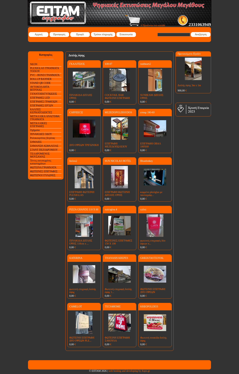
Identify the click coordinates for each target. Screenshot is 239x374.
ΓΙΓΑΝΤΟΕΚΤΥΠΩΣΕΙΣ (43, 93)
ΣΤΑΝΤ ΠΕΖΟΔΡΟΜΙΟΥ (44, 149)
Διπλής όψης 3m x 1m (189, 85)
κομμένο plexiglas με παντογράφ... (151, 194)
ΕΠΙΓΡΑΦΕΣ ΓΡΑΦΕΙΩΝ (43, 101)
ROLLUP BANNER (41, 79)
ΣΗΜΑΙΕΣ (36, 142)
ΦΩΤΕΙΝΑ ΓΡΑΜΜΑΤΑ (43, 167)
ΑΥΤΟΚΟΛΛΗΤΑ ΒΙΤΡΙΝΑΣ (39, 88)
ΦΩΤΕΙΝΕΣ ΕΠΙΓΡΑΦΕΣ (44, 171)
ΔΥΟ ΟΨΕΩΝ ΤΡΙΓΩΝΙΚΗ (84, 145)
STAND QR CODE (40, 83)
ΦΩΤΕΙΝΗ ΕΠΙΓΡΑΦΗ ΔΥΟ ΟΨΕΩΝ (152, 291)
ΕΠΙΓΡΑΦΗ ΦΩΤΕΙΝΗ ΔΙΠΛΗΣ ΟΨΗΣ (117, 194)
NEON (33, 64)
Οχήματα (35, 130)
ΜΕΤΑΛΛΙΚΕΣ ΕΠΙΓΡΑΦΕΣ (38, 125)
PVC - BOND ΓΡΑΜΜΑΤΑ (45, 75)
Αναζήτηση (201, 34)
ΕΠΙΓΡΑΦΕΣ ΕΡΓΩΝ (41, 105)
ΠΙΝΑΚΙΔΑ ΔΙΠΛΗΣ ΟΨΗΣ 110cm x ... (80, 242)
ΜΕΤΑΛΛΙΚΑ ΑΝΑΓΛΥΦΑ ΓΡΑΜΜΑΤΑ (45, 118)
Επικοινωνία (126, 34)
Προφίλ (80, 34)
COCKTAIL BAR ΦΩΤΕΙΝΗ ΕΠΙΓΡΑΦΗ (117, 96)
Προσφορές (59, 34)
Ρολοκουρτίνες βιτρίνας (42, 138)
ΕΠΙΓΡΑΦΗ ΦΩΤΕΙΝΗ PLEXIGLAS (81, 194)
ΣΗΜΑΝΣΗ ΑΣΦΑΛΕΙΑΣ (44, 145)
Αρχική (38, 34)
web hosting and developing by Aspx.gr (129, 371)
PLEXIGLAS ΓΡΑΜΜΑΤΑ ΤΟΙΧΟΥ (44, 70)
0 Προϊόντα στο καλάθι (145, 25)
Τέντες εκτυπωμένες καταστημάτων (40, 162)
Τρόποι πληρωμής (103, 34)
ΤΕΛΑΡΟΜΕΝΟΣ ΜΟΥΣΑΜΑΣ (40, 155)
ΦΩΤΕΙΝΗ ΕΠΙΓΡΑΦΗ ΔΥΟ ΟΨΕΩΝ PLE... (81, 339)
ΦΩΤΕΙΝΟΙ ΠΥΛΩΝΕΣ (42, 175)
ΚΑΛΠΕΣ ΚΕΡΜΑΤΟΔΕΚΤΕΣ (41, 111)
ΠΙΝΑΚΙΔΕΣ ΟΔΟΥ (41, 134)
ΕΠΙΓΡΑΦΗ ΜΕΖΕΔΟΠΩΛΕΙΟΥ (116, 145)
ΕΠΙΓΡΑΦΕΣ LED (40, 97)
